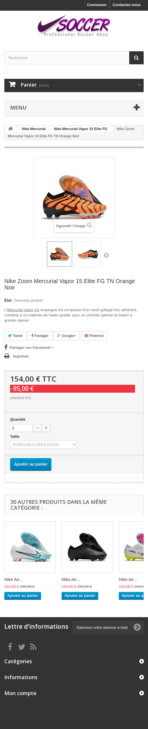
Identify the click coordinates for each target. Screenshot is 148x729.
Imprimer (21, 356)
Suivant (106, 255)
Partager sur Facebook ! (31, 347)
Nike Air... (13, 579)
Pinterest (94, 335)
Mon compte (20, 693)
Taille (15, 436)
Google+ (66, 335)
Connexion (96, 5)
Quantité (17, 419)
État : (9, 300)
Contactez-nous (127, 5)
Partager (40, 335)
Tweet (15, 335)
